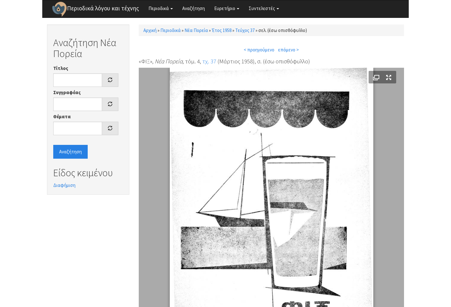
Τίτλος (60, 68)
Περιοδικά (160, 8)
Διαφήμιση (64, 185)
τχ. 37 (209, 61)
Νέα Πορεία (196, 30)
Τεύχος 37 (245, 30)
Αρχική (150, 30)
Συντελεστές (264, 8)
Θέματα (62, 116)
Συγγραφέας (67, 92)
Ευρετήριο (226, 8)
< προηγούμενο (259, 50)
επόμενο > (288, 50)
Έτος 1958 (221, 30)
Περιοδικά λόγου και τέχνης (103, 8)
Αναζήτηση (193, 8)
